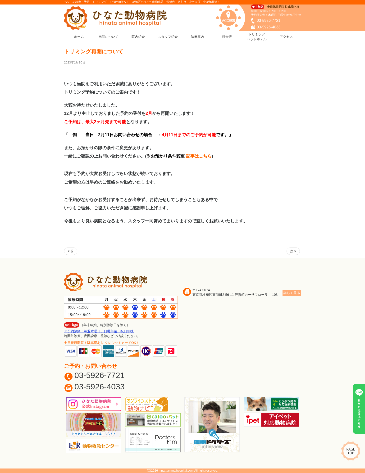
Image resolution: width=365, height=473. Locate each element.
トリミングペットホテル (257, 36)
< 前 (71, 251)
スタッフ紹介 (168, 37)
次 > (293, 251)
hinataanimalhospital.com (176, 470)
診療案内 (197, 37)
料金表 (227, 37)
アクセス (286, 37)
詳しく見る (291, 293)
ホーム (79, 37)
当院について (109, 37)
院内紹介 (138, 37)
